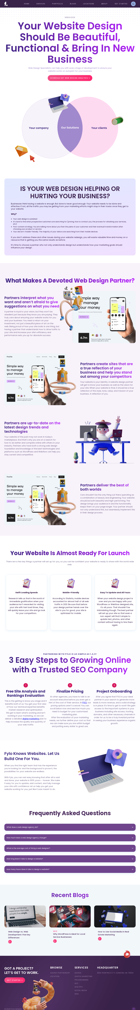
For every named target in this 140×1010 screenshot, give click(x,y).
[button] (41, 4)
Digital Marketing (83, 976)
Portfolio (57, 4)
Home (27, 4)
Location (54, 976)
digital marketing (30, 718)
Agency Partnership (60, 973)
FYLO (84, 702)
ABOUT (104, 4)
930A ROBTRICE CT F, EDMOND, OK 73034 (115, 973)
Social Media (81, 990)
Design (78, 973)
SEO (76, 983)
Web (77, 994)
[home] (6, 4)
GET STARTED (121, 4)
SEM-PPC (79, 987)
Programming (81, 980)
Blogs (73, 4)
